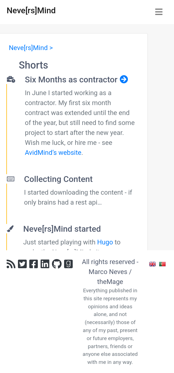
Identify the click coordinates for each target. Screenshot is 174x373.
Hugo (105, 242)
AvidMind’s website (53, 152)
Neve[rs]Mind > (31, 48)
